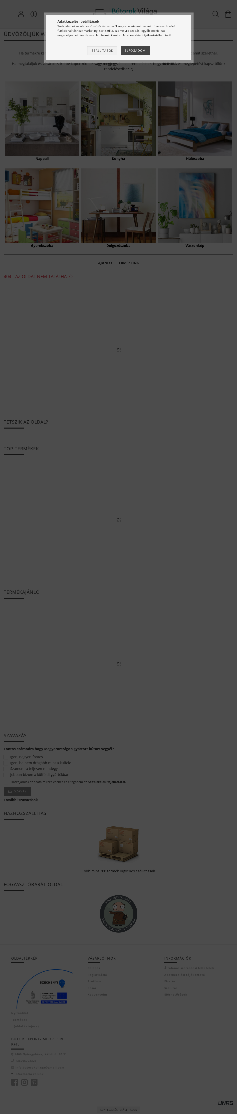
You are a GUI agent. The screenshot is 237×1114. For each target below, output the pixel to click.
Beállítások (102, 50)
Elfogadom (135, 50)
